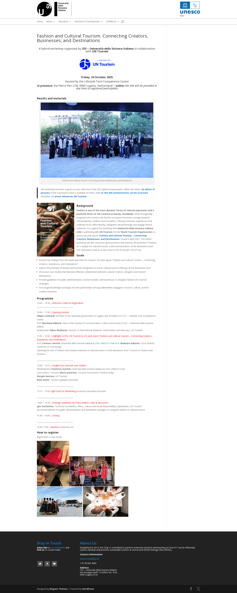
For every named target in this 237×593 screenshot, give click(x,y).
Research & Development (87, 21)
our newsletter (58, 547)
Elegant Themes (59, 588)
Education (63, 21)
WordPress (88, 588)
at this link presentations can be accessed (124, 192)
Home (40, 21)
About (49, 21)
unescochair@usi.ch (89, 558)
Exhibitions (111, 21)
